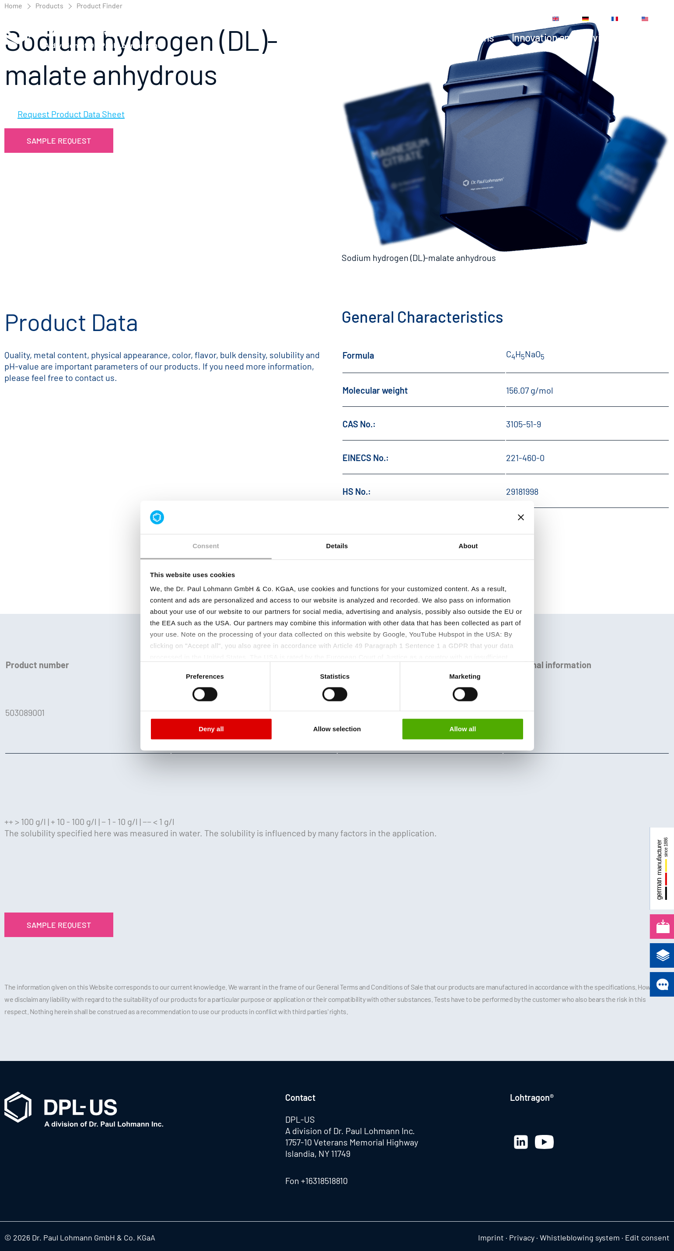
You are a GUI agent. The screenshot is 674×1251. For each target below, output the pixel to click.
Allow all (463, 729)
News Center (398, 19)
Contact (496, 19)
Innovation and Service (561, 37)
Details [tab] (337, 546)
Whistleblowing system (580, 1237)
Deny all (211, 729)
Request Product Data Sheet (71, 114)
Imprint (491, 1237)
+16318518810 (324, 1180)
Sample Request (59, 140)
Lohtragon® (532, 1097)
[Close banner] (521, 517)
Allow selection (337, 729)
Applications (467, 37)
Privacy (521, 1237)
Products (401, 37)
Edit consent (647, 1237)
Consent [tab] (205, 546)
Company (649, 37)
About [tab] (468, 546)
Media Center (452, 19)
